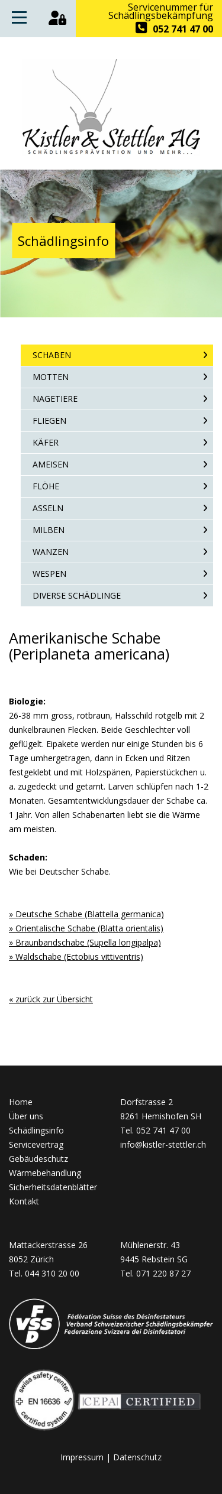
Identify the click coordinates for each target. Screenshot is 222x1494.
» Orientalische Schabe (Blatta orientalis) (86, 928)
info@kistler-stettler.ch (163, 1144)
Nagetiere (55, 398)
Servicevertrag (36, 1144)
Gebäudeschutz (38, 1158)
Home (21, 1101)
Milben (49, 529)
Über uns (26, 1116)
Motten (51, 376)
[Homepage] (111, 152)
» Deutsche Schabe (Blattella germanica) (86, 914)
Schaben (52, 354)
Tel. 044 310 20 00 (44, 1273)
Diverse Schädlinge (77, 595)
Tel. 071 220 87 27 (155, 1273)
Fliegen (49, 420)
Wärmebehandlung (45, 1172)
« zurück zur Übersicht (51, 999)
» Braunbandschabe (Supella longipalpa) (85, 942)
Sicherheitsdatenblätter (53, 1187)
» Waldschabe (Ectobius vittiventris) (76, 956)
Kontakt (24, 1201)
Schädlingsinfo (36, 1130)
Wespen (49, 573)
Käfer (46, 442)
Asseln (48, 508)
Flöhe (46, 486)
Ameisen (51, 464)
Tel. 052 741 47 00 (155, 1130)
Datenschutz (137, 1457)
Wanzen (51, 551)
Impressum (82, 1457)
